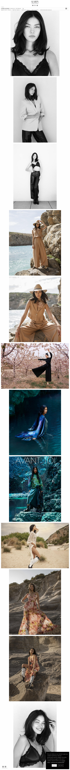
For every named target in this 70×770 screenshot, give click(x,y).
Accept (54, 765)
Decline (61, 765)
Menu (35, 5)
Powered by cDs (4, 768)
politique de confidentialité (57, 762)
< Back (2, 7)
